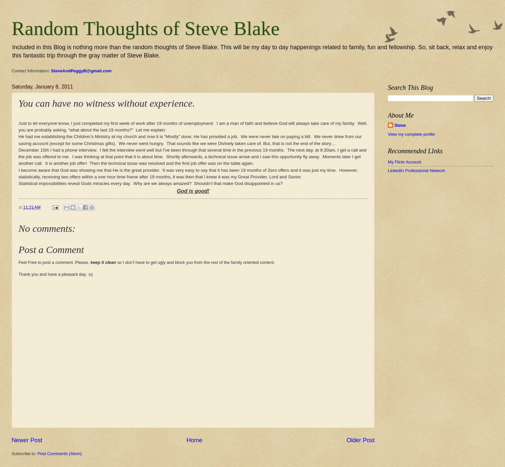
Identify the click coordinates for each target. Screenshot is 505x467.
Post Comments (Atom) (60, 453)
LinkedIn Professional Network (416, 170)
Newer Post (27, 440)
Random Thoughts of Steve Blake (146, 28)
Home (194, 440)
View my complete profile (411, 134)
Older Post (361, 440)
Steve (400, 125)
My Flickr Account (404, 162)
